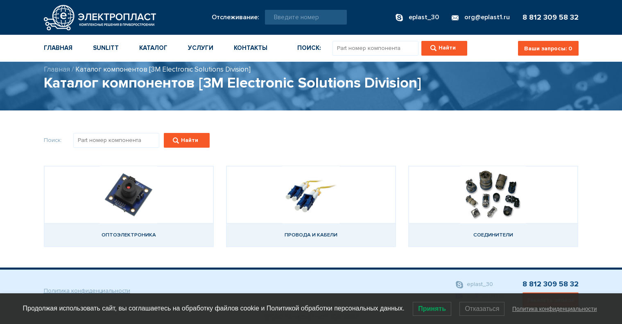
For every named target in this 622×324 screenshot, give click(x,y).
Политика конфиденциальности (87, 290)
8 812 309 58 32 (550, 17)
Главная (58, 48)
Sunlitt (106, 48)
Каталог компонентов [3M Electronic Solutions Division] (163, 69)
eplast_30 (474, 284)
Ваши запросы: (548, 48)
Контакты (250, 48)
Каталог (153, 48)
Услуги (200, 48)
